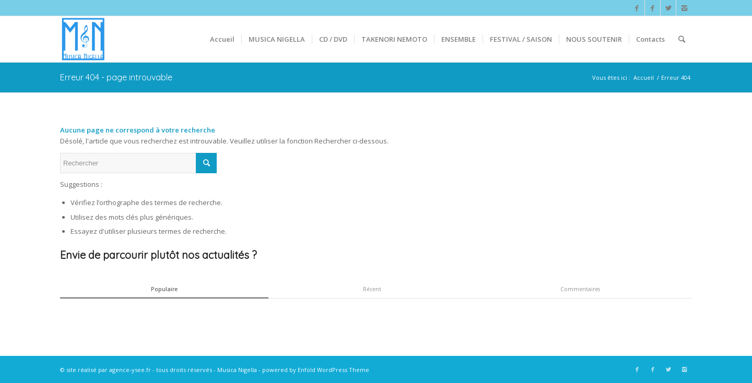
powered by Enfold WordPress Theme (315, 370)
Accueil (643, 77)
